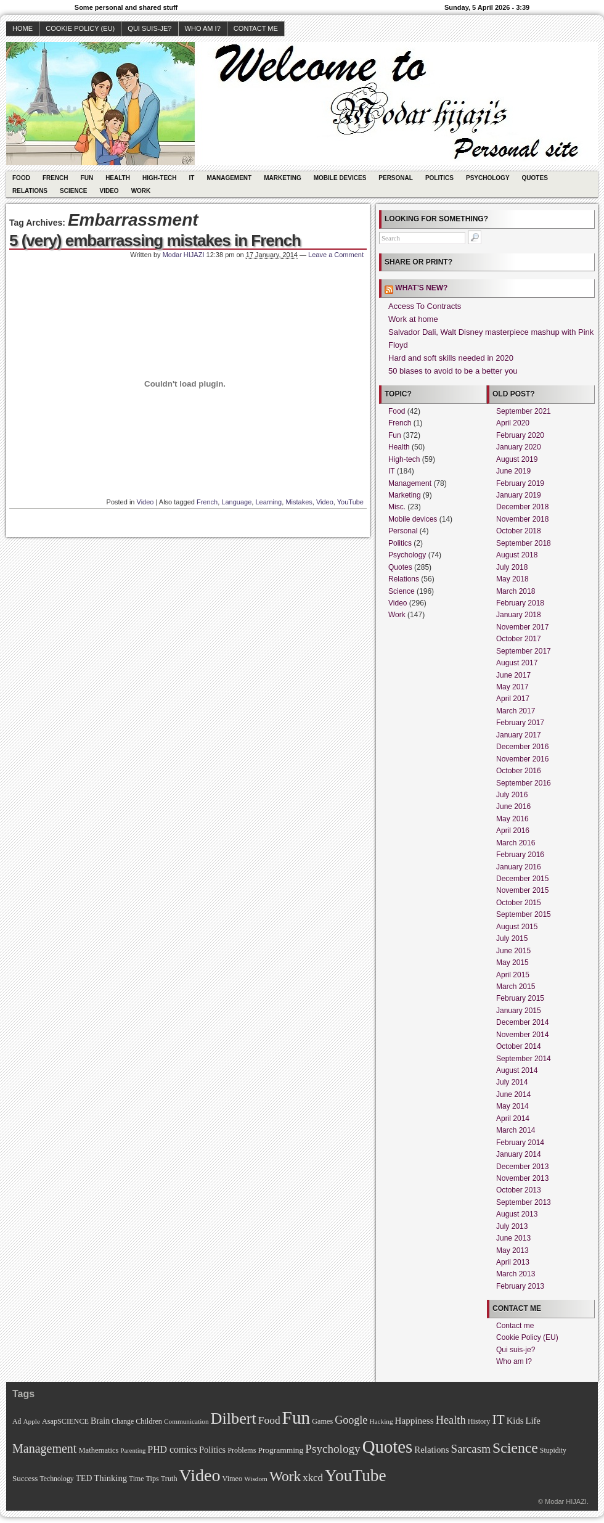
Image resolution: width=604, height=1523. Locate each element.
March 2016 (515, 843)
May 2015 (512, 962)
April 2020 (512, 423)
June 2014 (513, 1094)
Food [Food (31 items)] (269, 1420)
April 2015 (512, 975)
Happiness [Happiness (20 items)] (414, 1420)
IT (192, 177)
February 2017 (520, 722)
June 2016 (513, 806)
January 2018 (518, 614)
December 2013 (522, 1166)
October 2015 (518, 902)
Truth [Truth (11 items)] (169, 1478)
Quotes (535, 177)
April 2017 (512, 698)
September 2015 (523, 914)
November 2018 (522, 519)
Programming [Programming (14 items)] (280, 1450)
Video (109, 190)
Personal (395, 177)
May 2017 (512, 687)
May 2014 (512, 1106)
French (55, 177)
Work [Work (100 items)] (285, 1476)
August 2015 (516, 926)
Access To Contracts (424, 306)
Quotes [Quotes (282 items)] (387, 1446)
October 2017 (518, 638)
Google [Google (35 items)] (351, 1420)
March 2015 (515, 986)
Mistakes (298, 502)
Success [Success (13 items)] (25, 1478)
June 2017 (513, 675)
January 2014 (518, 1154)
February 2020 (520, 435)
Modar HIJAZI (184, 254)
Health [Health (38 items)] (451, 1420)
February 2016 (520, 854)
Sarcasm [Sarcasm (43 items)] (471, 1448)
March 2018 (515, 591)
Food (21, 177)
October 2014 (518, 1046)
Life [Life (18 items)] (532, 1421)
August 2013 (516, 1214)
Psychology (488, 177)
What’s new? (421, 288)
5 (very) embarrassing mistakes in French (155, 240)
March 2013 (515, 1274)
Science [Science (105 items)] (515, 1448)
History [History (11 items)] (479, 1421)
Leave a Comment (336, 254)
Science (73, 190)
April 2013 (512, 1262)
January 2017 (518, 735)
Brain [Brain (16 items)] (100, 1421)
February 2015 (520, 998)
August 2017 (516, 663)
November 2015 (522, 890)
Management (228, 177)
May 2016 (512, 819)
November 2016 (522, 759)
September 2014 (523, 1058)
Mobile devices (340, 177)
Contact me (256, 28)
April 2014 (512, 1118)
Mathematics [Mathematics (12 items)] (98, 1450)
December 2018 (522, 507)
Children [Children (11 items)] (149, 1421)
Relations (29, 190)
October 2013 (518, 1190)
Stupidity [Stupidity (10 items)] (553, 1451)
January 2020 (518, 447)
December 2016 (522, 746)
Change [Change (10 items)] (123, 1422)
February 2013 (520, 1286)
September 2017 (523, 651)
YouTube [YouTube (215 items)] (355, 1475)
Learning (268, 502)
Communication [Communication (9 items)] (186, 1421)
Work (141, 190)
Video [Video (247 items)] (200, 1475)
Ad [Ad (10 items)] (16, 1422)
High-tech (159, 177)
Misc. (397, 507)
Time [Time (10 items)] (136, 1479)
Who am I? (203, 28)
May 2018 (512, 579)
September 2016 (523, 783)
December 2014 (522, 1022)
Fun (87, 177)
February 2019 (520, 483)
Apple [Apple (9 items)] (31, 1421)
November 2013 (522, 1178)
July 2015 (512, 938)
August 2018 (516, 555)
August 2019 (516, 459)
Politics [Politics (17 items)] (212, 1450)
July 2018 (512, 567)
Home (22, 28)
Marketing (282, 177)
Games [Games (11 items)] (322, 1421)
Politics (439, 177)
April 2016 (512, 830)
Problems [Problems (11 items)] (241, 1450)
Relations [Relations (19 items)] (431, 1450)
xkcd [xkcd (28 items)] (313, 1478)
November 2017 (522, 627)
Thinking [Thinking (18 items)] (110, 1478)
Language (236, 502)
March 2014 (515, 1130)
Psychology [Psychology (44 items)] (332, 1448)
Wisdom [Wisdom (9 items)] (255, 1478)
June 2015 (513, 950)
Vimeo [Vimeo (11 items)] (232, 1478)
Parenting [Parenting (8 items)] (132, 1450)
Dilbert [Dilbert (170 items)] (233, 1418)
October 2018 (518, 531)
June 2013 (513, 1238)
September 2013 (523, 1202)
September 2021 (523, 411)
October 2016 (518, 770)
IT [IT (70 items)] (498, 1419)
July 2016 (512, 794)
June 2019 (513, 471)
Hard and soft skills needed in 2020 (450, 358)
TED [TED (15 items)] (84, 1478)
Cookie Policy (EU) (80, 28)
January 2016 (518, 867)
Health (117, 177)
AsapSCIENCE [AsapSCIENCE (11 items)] (65, 1421)
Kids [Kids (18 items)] (515, 1421)
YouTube (350, 502)
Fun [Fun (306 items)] (296, 1417)
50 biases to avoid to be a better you (453, 371)
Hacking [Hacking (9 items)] (381, 1421)
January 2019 (518, 495)
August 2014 (516, 1070)
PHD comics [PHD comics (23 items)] (172, 1449)
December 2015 (522, 878)
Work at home (413, 319)
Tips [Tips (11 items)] (151, 1478)
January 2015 (518, 1010)
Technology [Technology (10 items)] (56, 1479)
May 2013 (512, 1250)
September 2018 (523, 543)
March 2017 (515, 711)
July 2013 (512, 1226)
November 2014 (522, 1034)
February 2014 (520, 1142)
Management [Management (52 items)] (44, 1448)
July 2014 (512, 1082)
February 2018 (520, 603)
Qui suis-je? (149, 28)
